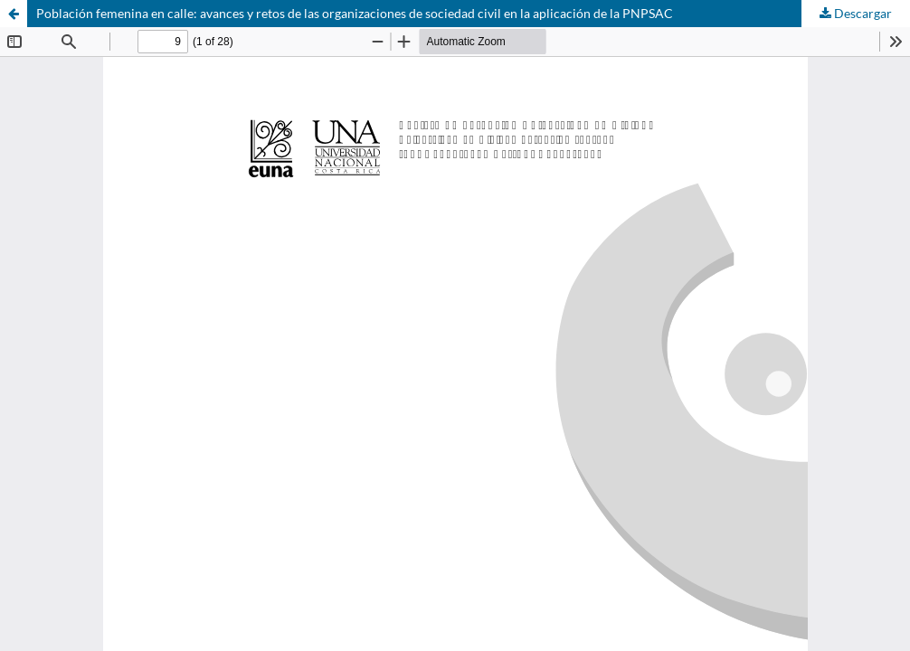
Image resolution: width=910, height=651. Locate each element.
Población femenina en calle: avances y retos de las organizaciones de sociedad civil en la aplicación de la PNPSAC (354, 13)
